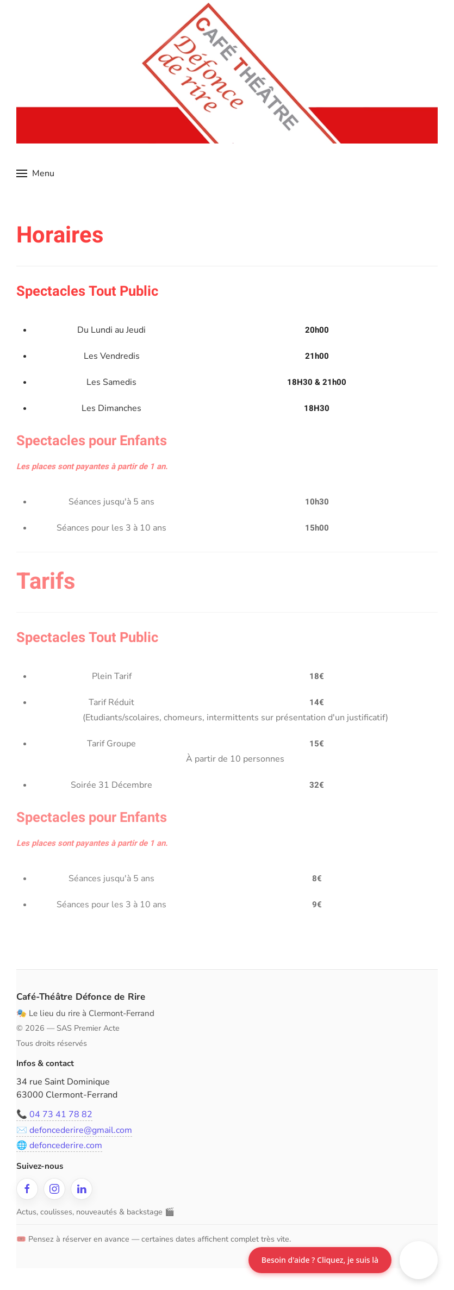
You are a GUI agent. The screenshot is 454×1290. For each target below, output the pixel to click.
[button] (35, 173)
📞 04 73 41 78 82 (53, 1114)
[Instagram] (53, 1189)
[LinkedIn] (80, 1189)
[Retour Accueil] (227, 72)
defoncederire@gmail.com (79, 1130)
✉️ (72, 1130)
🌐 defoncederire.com (58, 1145)
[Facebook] (25, 1189)
